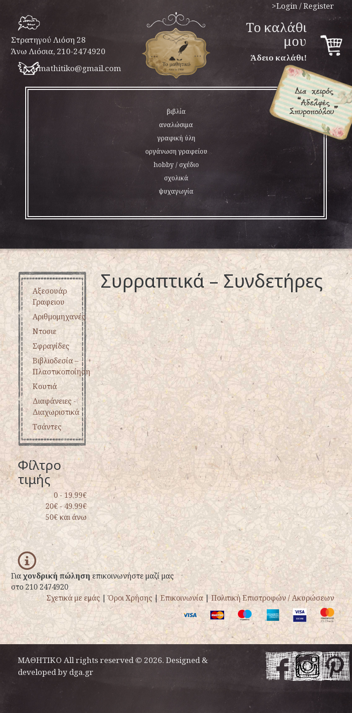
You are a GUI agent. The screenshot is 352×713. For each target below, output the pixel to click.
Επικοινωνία (181, 598)
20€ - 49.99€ (66, 506)
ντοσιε (44, 331)
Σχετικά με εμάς (73, 598)
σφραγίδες (51, 346)
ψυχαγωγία (176, 191)
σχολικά (176, 177)
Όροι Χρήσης (130, 598)
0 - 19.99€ (70, 495)
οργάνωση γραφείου (176, 151)
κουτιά (45, 386)
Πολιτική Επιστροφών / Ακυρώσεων (272, 598)
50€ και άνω (66, 517)
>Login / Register (303, 5)
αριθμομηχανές (59, 317)
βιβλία (176, 111)
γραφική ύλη (176, 138)
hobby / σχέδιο (176, 164)
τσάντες (47, 427)
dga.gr (81, 672)
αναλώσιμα (176, 124)
